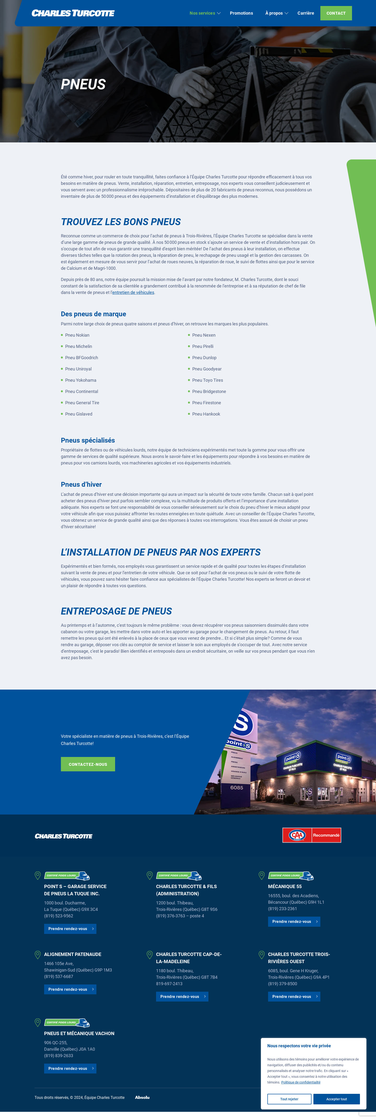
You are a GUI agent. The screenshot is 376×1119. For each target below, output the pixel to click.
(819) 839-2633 (58, 1055)
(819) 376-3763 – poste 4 (180, 915)
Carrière (306, 13)
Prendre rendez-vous (67, 928)
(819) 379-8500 (282, 983)
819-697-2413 (169, 983)
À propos (274, 13)
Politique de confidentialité (300, 1082)
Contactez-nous (88, 764)
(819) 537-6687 (58, 976)
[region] (313, 1073)
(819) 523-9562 (58, 915)
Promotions (241, 13)
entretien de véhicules (133, 292)
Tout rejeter (289, 1099)
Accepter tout (336, 1099)
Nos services (202, 13)
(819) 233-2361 (282, 908)
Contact (336, 13)
